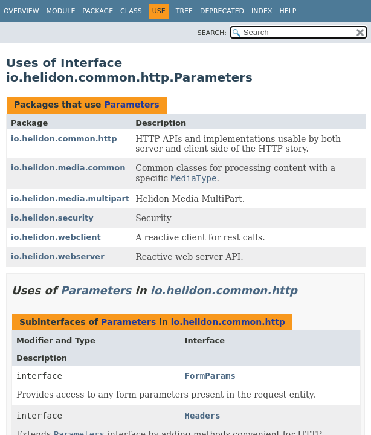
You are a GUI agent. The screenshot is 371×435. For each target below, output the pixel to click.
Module (61, 11)
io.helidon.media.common (68, 167)
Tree (184, 11)
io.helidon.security (52, 217)
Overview (21, 11)
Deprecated (222, 11)
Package (97, 11)
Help (288, 11)
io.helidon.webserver (58, 256)
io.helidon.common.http (64, 138)
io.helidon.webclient (56, 237)
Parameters (131, 104)
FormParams (210, 376)
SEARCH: (212, 33)
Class (131, 11)
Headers (203, 415)
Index (261, 11)
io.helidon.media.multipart (70, 198)
